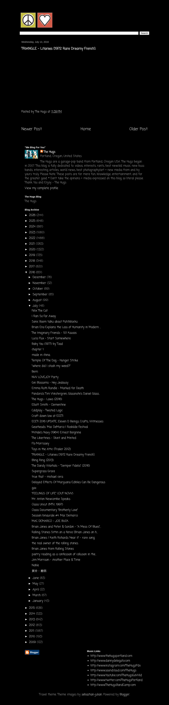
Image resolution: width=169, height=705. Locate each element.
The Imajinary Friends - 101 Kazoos (54, 333)
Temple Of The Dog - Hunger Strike (55, 360)
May (36, 584)
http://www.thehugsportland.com (111, 656)
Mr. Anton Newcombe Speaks (51, 499)
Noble (35, 565)
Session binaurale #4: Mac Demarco (55, 516)
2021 (32, 244)
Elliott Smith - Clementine (49, 405)
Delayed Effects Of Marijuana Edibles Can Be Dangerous (68, 482)
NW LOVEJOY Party (45, 377)
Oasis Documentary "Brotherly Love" (55, 510)
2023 (32, 232)
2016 (32, 272)
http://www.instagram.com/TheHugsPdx (116, 666)
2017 (32, 267)
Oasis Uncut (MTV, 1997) (47, 504)
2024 (32, 227)
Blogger (125, 694)
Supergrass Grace (43, 471)
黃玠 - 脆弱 (39, 571)
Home (86, 129)
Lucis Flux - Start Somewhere (51, 338)
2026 (32, 215)
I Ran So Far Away (44, 316)
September (40, 294)
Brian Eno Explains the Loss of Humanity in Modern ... (66, 327)
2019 (32, 255)
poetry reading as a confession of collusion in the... (64, 554)
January (38, 601)
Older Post (138, 129)
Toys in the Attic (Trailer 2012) (51, 449)
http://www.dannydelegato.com (110, 661)
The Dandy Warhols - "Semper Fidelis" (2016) (61, 466)
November (40, 283)
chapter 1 (38, 349)
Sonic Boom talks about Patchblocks (55, 322)
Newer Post (31, 129)
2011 (32, 631)
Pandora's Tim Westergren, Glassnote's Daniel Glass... (66, 394)
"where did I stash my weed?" (51, 366)
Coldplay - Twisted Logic (47, 410)
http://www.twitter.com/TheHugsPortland (117, 680)
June (36, 578)
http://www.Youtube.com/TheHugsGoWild (116, 675)
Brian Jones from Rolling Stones (53, 549)
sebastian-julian (92, 694)
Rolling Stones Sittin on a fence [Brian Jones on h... (65, 532)
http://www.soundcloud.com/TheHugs (113, 670)
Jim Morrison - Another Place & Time (56, 560)
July (36, 306)
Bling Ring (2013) (43, 460)
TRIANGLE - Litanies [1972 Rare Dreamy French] (63, 455)
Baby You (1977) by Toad (47, 344)
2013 (32, 619)
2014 (32, 614)
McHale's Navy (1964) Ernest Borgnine (56, 432)
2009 (33, 642)
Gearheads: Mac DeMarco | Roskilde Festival (60, 427)
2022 (32, 238)
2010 (32, 636)
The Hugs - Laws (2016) (47, 399)
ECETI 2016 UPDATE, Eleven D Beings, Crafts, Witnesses (67, 421)
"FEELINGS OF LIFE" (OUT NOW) (52, 493)
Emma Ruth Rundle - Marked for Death (58, 388)
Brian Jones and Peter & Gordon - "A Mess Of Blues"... (66, 527)
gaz (34, 488)
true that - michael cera (47, 477)
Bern (35, 372)
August (38, 300)
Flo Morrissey (40, 443)
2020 (32, 249)
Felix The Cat (40, 311)
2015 (32, 608)
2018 (32, 261)
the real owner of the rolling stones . (55, 543)
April (36, 590)
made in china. (41, 355)
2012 (32, 625)
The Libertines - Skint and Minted (54, 438)
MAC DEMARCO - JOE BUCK (50, 521)
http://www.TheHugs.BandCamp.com (113, 685)
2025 (32, 221)
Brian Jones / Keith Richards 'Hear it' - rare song (63, 538)
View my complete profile (41, 188)
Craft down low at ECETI (47, 416)
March (37, 595)
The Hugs (49, 152)
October (38, 289)
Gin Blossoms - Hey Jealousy (50, 383)
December (40, 277)
